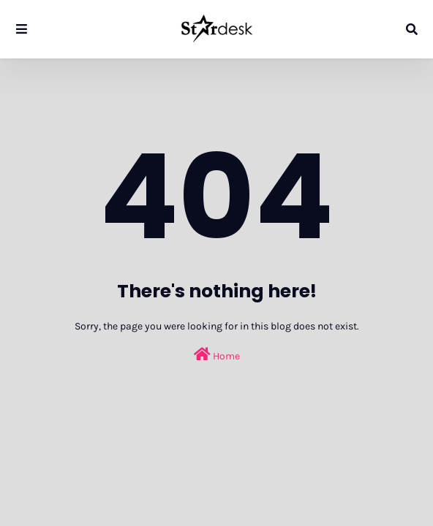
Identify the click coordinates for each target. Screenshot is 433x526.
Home (217, 354)
